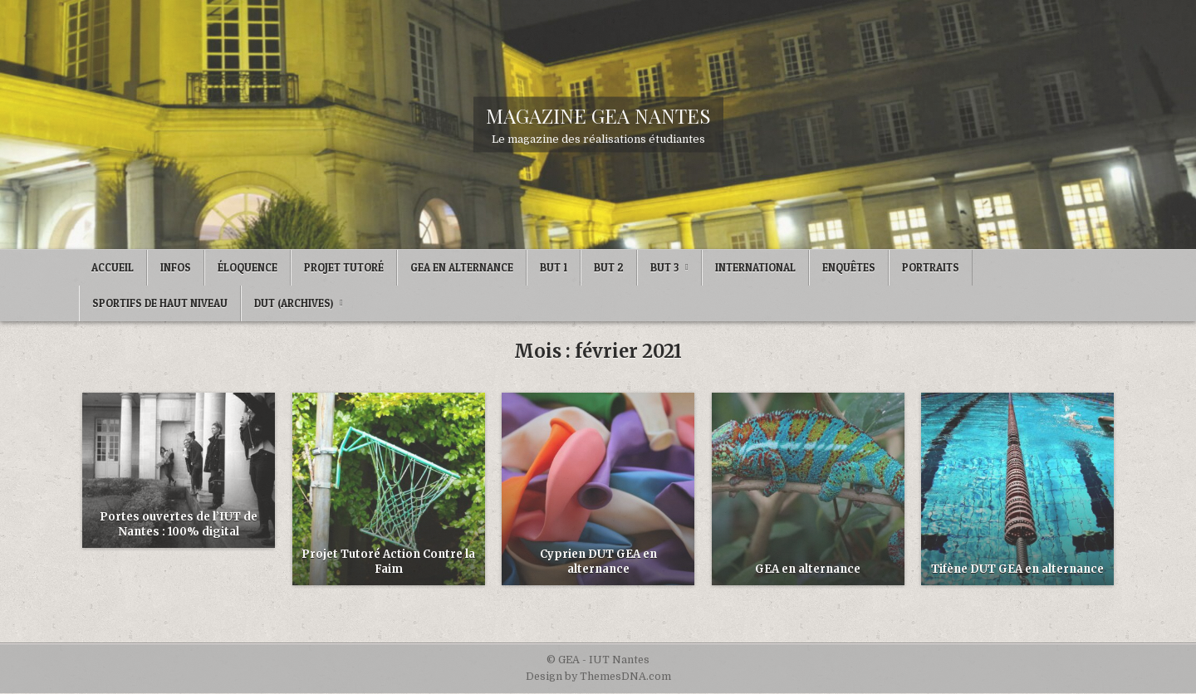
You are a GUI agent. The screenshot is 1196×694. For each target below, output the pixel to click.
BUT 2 (609, 267)
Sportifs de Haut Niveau (160, 303)
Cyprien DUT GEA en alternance (598, 561)
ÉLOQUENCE (247, 267)
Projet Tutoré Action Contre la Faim (388, 561)
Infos (175, 267)
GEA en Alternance (461, 267)
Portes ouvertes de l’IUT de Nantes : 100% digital (178, 524)
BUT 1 (553, 267)
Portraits (930, 267)
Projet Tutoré (344, 267)
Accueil (112, 267)
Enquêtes (848, 267)
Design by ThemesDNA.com (598, 676)
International (755, 267)
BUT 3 (664, 267)
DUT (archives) (293, 303)
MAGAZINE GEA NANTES (598, 115)
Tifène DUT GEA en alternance (1017, 569)
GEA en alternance (807, 569)
